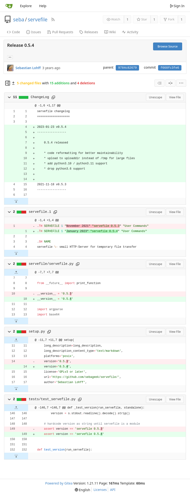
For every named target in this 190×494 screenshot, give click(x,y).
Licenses (100, 489)
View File (175, 97)
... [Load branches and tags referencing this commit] (10, 56)
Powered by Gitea (59, 483)
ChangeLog (40, 97)
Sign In (177, 6)
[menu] (181, 83)
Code (13, 32)
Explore (26, 6)
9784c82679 (127, 68)
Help (42, 6)
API (112, 489)
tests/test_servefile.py (52, 399)
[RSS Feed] (53, 19)
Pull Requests (60, 32)
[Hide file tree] (7, 83)
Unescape (155, 97)
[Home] (9, 6)
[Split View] (170, 83)
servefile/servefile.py (51, 264)
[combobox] (160, 83)
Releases (88, 32)
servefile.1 (40, 212)
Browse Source (168, 46)
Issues (33, 32)
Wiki (110, 32)
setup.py (37, 331)
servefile (37, 19)
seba (18, 19)
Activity (130, 32)
